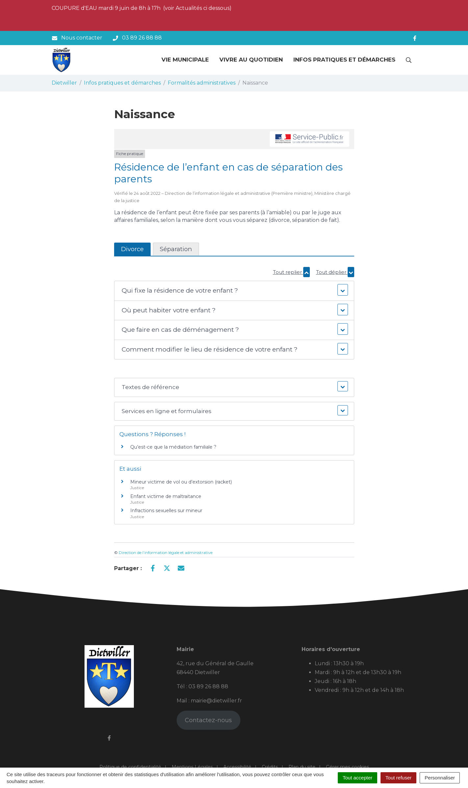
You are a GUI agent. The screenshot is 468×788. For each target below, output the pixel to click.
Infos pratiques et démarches (344, 59)
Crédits (270, 767)
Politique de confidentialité (130, 767)
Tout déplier (335, 272)
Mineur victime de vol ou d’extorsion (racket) (181, 482)
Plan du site (301, 767)
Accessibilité (237, 767)
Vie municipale (185, 59)
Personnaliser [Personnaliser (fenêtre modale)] (440, 777)
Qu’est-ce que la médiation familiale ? (173, 447)
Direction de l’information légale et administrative (165, 552)
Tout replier (291, 272)
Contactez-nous (208, 720)
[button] (234, 291)
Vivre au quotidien (251, 59)
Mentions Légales (192, 767)
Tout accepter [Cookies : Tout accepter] (357, 777)
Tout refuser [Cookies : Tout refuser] (398, 777)
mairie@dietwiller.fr (216, 700)
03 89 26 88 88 (208, 686)
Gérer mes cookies (347, 767)
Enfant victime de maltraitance (165, 496)
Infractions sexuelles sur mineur (166, 510)
